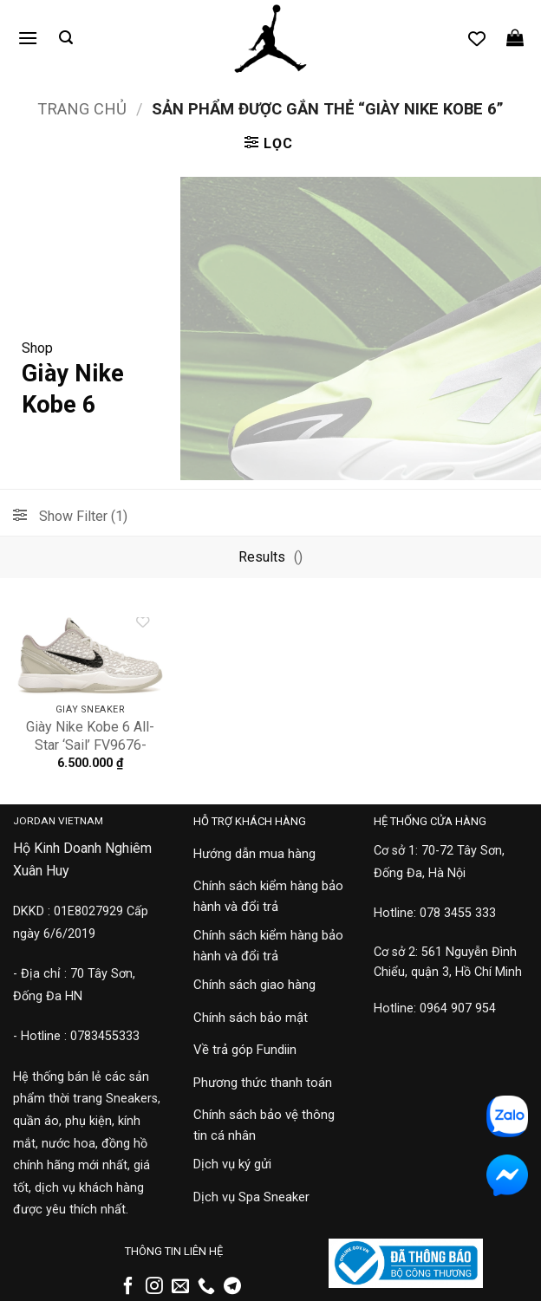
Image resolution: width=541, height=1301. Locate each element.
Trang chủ (82, 109)
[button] (27, 37)
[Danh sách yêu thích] (477, 38)
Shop (37, 348)
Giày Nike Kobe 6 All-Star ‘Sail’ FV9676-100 (90, 745)
